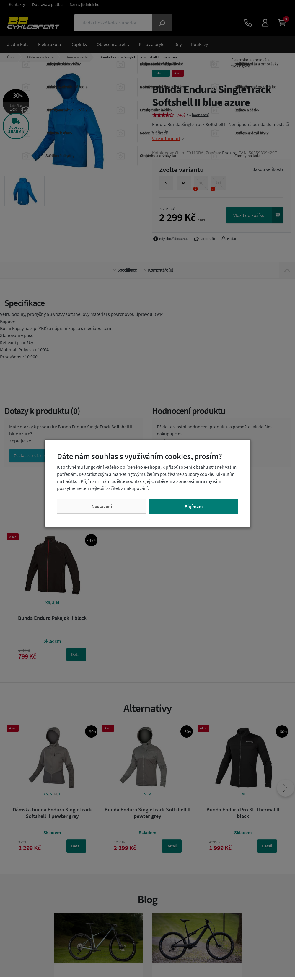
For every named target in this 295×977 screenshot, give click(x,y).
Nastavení (102, 506)
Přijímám (194, 506)
